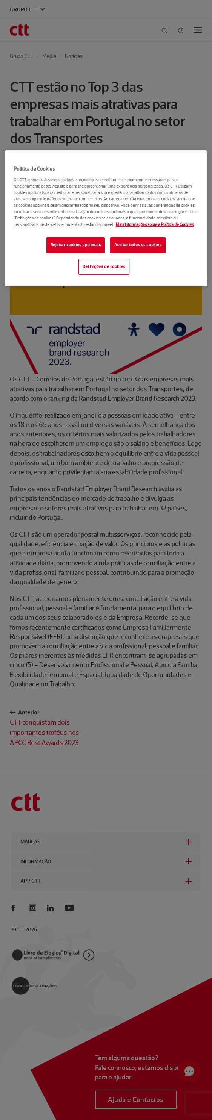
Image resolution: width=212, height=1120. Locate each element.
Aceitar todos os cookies (138, 244)
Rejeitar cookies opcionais (76, 244)
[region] (106, 218)
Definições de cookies (104, 266)
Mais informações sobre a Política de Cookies (155, 224)
